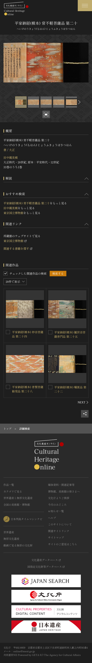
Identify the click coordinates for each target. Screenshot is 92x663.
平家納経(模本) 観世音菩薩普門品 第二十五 (70, 334)
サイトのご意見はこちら (62, 544)
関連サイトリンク (58, 531)
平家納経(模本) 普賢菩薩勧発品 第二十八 (27, 389)
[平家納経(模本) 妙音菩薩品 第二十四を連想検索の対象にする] (8, 332)
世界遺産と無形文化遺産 (18, 498)
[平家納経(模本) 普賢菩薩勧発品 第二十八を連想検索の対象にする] (8, 387)
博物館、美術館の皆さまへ (64, 491)
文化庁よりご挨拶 (58, 498)
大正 (12, 150)
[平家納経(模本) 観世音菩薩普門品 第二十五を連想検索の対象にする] (50, 332)
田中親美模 (10, 157)
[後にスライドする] (79, 102)
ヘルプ (52, 518)
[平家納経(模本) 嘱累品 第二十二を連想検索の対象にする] (50, 387)
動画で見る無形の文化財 (18, 545)
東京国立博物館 (13, 213)
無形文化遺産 (11, 539)
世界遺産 (8, 532)
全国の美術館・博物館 (16, 505)
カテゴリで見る (12, 491)
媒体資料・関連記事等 (61, 485)
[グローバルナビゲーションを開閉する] (85, 5)
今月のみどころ (57, 505)
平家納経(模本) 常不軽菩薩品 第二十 (26, 203)
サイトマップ (56, 537)
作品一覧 (8, 485)
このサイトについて (60, 524)
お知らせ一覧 (56, 511)
